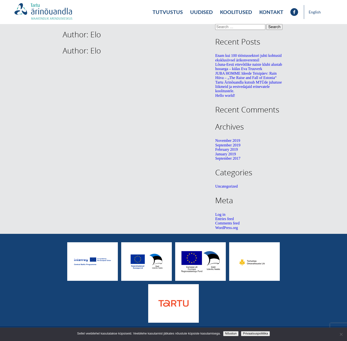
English (315, 12)
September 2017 (227, 158)
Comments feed (227, 223)
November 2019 (227, 140)
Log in (220, 214)
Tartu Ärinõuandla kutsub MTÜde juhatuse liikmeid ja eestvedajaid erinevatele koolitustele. (248, 86)
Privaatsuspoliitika (255, 333)
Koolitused (236, 11)
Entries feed (224, 219)
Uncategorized (226, 186)
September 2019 (227, 145)
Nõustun (231, 333)
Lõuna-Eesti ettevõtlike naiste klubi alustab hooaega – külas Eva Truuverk (248, 66)
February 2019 (226, 149)
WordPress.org (226, 228)
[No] (341, 334)
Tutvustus (168, 11)
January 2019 (225, 154)
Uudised (201, 11)
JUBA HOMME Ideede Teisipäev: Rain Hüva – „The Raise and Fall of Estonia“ (246, 75)
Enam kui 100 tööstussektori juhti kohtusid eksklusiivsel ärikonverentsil (248, 57)
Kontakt (271, 11)
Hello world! (225, 95)
